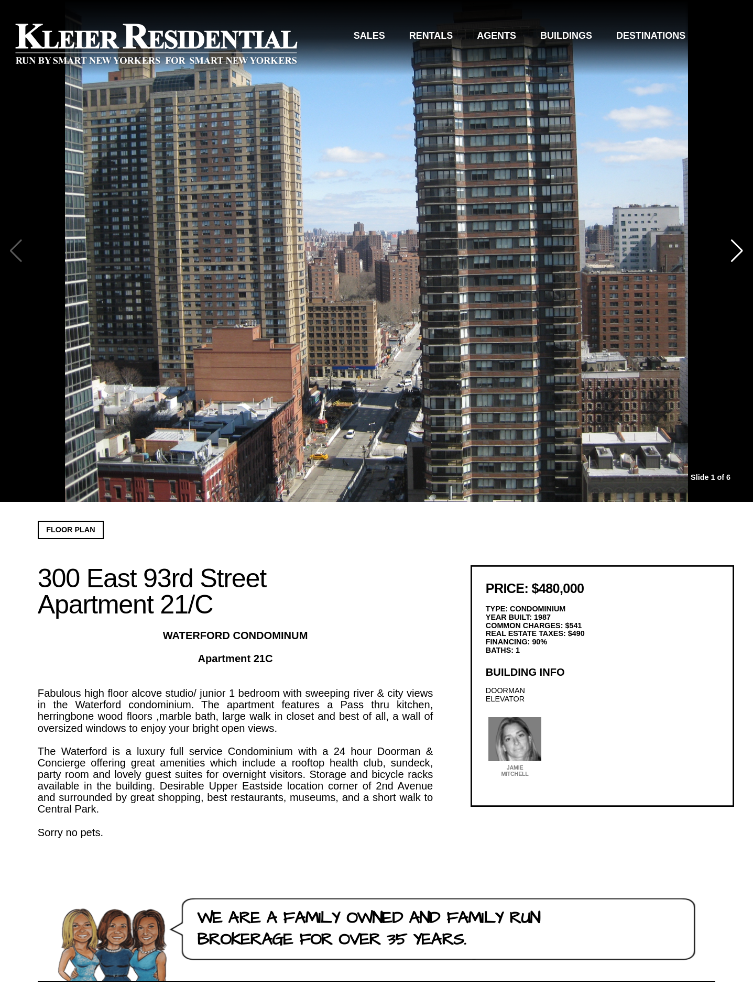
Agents (496, 35)
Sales (369, 35)
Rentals (431, 35)
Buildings (566, 35)
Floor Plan (70, 529)
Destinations (650, 35)
